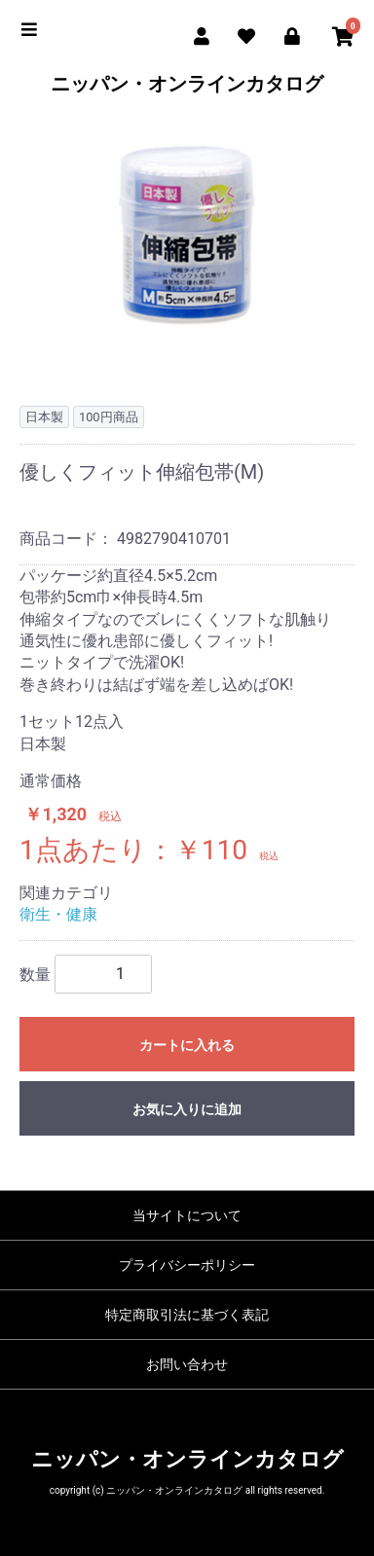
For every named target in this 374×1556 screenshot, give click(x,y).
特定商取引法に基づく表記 (187, 1314)
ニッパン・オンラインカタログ (187, 83)
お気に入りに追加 (187, 1109)
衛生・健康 (58, 914)
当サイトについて (187, 1215)
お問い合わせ (187, 1364)
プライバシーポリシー (187, 1265)
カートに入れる (187, 1045)
